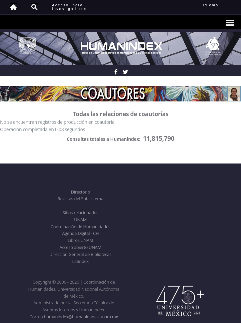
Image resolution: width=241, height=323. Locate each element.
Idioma (219, 5)
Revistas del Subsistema (80, 199)
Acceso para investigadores (69, 7)
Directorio (80, 192)
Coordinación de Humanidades (80, 227)
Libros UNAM (80, 240)
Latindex (80, 261)
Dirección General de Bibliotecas (80, 254)
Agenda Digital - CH (80, 233)
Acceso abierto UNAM (80, 247)
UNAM (80, 220)
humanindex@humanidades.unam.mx (81, 317)
